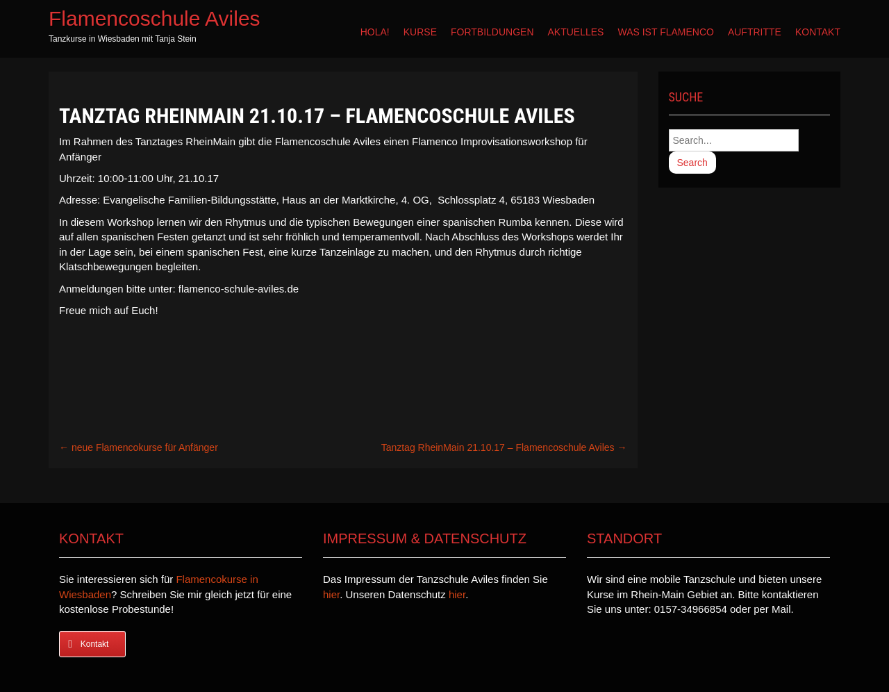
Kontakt (817, 32)
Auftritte (754, 32)
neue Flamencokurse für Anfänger (138, 447)
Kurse (420, 32)
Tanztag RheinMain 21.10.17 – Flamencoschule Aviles (504, 447)
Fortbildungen (492, 32)
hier (331, 594)
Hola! (375, 32)
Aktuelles (576, 32)
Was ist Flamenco (665, 32)
